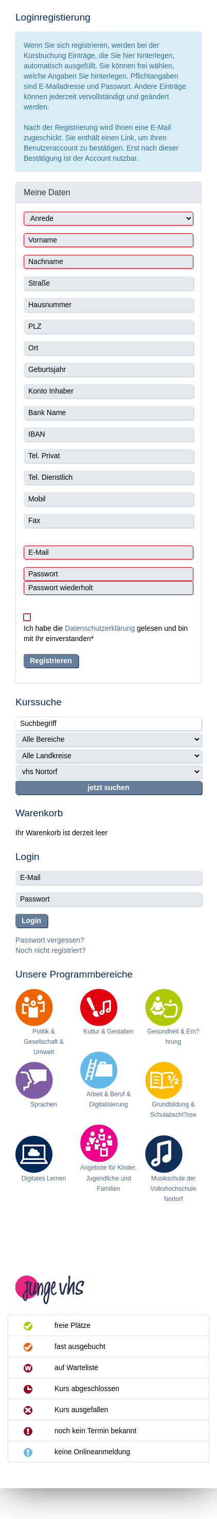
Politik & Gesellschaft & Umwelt (43, 1042)
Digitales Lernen (44, 1178)
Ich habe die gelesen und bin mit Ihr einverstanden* (106, 633)
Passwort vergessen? (49, 940)
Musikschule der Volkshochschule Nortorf (173, 1189)
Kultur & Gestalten (108, 1031)
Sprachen (43, 1104)
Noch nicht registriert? (50, 950)
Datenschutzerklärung (100, 628)
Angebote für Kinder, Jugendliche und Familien (108, 1178)
